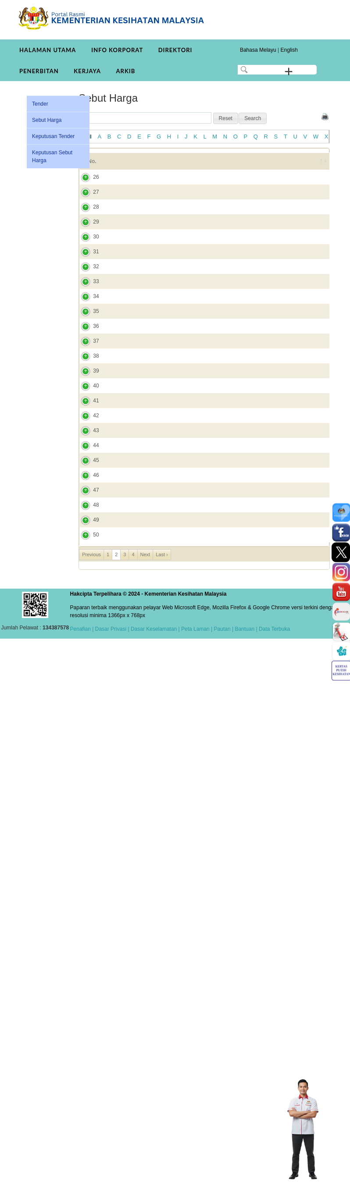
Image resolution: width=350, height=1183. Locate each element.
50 (87, 1075)
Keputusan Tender (53, 136)
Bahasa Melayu (258, 50)
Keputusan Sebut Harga (52, 156)
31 (87, 358)
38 (87, 648)
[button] (225, 118)
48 (87, 1010)
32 (87, 401)
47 (87, 983)
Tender (40, 104)
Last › (162, 1098)
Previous (91, 1098)
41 (87, 756)
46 (87, 960)
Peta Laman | (197, 1173)
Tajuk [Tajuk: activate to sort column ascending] (125, 165)
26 (87, 197)
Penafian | (82, 1173)
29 (87, 281)
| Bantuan (243, 1173)
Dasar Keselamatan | (154, 1173)
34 (87, 493)
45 (87, 934)
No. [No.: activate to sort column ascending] (92, 165)
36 (87, 575)
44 (87, 891)
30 (87, 319)
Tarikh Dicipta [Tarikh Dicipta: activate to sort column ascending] (281, 165)
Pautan (222, 1173)
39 (87, 686)
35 (87, 536)
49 (87, 1044)
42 (87, 798)
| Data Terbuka (272, 1173)
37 (87, 613)
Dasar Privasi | (111, 1173)
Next (145, 1098)
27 (87, 227)
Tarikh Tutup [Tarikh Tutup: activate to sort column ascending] (241, 165)
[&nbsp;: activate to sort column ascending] (317, 165)
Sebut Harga (46, 120)
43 (87, 845)
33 (87, 447)
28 (87, 250)
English (288, 50)
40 (87, 725)
